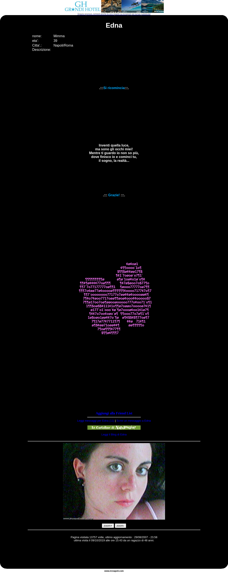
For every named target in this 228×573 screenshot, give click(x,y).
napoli (116, 571)
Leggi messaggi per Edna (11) (95, 420)
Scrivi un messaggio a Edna (134, 420)
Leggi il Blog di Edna (114, 434)
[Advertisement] (114, 556)
